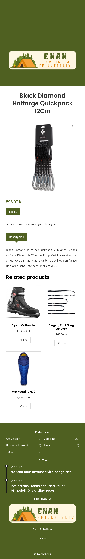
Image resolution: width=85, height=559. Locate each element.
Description (16, 237)
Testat (23, 451)
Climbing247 (50, 224)
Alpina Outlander (23, 325)
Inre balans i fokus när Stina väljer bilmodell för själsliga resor (38, 488)
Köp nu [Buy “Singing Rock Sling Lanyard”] (62, 343)
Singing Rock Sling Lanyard (61, 326)
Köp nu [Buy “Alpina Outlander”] (23, 339)
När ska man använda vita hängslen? (41, 472)
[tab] (16, 237)
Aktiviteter (23, 438)
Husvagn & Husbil (23, 445)
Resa (61, 445)
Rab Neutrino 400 (23, 391)
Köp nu (13, 211)
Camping (61, 438)
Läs (42, 538)
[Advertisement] (42, 28)
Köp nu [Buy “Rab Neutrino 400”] (23, 406)
